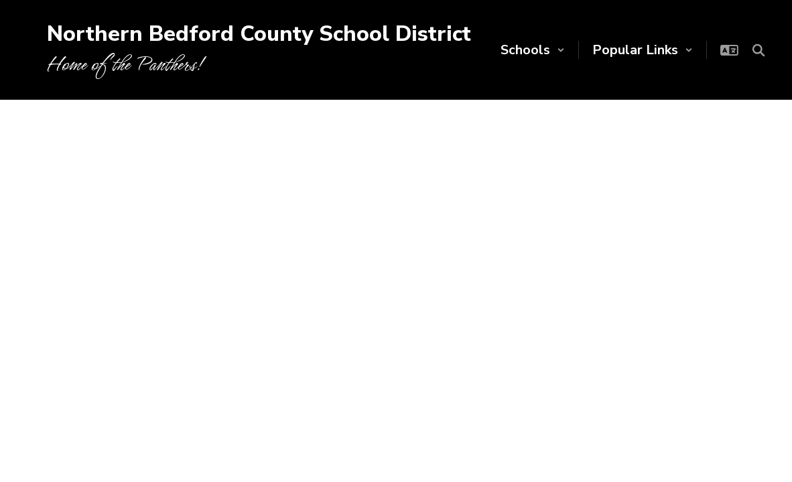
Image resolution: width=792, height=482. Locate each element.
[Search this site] (758, 50)
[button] (533, 50)
